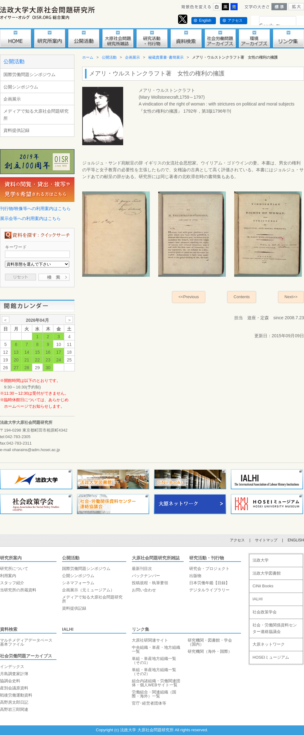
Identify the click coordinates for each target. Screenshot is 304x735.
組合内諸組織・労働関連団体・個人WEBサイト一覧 (156, 683)
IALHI (68, 629)
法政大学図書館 (267, 573)
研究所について (14, 568)
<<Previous (188, 296)
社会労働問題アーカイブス (26, 655)
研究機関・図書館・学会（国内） (210, 642)
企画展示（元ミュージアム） (88, 590)
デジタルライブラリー (209, 590)
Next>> (290, 296)
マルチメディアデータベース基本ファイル (26, 642)
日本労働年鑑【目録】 (209, 582)
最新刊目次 (142, 568)
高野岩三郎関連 (14, 709)
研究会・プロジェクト (209, 568)
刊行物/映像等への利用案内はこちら (35, 208)
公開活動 (14, 62)
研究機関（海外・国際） (210, 651)
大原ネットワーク (269, 644)
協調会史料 (10, 681)
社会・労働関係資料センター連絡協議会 (275, 628)
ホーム (87, 57)
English (205, 20)
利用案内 (8, 575)
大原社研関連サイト (150, 640)
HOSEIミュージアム (271, 657)
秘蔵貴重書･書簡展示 (166, 57)
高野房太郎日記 (14, 702)
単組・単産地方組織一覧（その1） (154, 660)
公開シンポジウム (20, 86)
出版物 (195, 575)
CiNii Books (263, 586)
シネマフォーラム (78, 582)
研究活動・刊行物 (206, 557)
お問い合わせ (144, 590)
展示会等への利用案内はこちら (30, 218)
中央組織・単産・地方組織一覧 (156, 649)
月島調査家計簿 (14, 673)
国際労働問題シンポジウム (29, 74)
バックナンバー (146, 575)
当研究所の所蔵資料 (18, 590)
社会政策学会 (265, 612)
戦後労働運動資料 (16, 695)
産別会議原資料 (14, 688)
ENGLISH (296, 540)
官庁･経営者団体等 (149, 703)
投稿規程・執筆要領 (150, 582)
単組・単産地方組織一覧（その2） (154, 671)
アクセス (235, 20)
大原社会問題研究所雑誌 (156, 557)
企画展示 (12, 98)
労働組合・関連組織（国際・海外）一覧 (154, 694)
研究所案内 (11, 557)
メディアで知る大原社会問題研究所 (36, 114)
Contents (242, 296)
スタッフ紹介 (12, 582)
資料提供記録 (16, 130)
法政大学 (261, 560)
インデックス (12, 666)
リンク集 (140, 629)
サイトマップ (266, 540)
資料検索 (8, 629)
